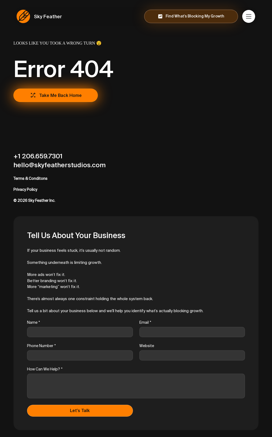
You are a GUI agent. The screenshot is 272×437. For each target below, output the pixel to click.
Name (33, 322)
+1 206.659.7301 (37, 156)
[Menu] (249, 16)
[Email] (191, 332)
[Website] (191, 355)
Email (145, 322)
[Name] (78, 332)
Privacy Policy (25, 189)
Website (146, 346)
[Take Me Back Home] (55, 95)
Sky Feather (48, 16)
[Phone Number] (78, 355)
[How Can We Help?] (136, 386)
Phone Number (41, 346)
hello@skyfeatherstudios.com (59, 165)
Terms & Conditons (30, 178)
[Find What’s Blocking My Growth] (191, 16)
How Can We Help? (44, 369)
